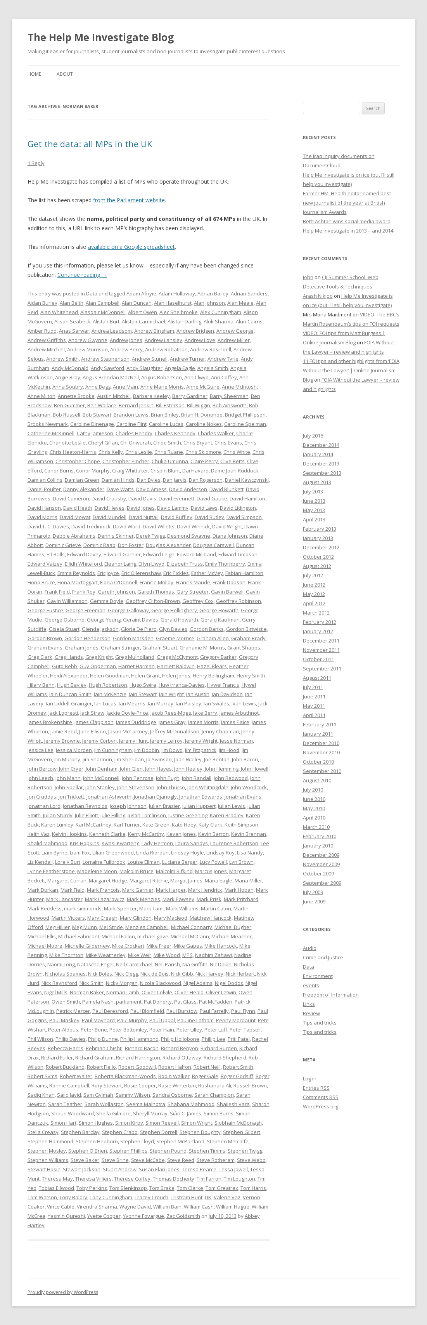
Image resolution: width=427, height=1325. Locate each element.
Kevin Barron (213, 833)
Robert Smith (238, 1066)
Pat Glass (185, 1001)
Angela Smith (212, 368)
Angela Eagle (180, 368)
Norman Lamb (122, 992)
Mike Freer (159, 945)
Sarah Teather (65, 1104)
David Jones (141, 507)
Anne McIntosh (239, 386)
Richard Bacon (142, 1048)
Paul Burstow (181, 1010)
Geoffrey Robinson (238, 600)
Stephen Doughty (200, 1132)
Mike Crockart (128, 945)
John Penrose (138, 778)
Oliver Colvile (157, 992)
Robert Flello (101, 1066)
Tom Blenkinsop (128, 1187)
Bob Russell (66, 414)
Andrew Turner (187, 358)
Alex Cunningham (220, 312)
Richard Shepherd (225, 1057)
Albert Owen (142, 312)
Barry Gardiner (189, 395)
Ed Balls (56, 554)
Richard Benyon (179, 1048)
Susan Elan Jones (159, 1169)
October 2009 (318, 873)
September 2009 (322, 882)
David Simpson (244, 517)
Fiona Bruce (41, 582)
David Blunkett (226, 489)
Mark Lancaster (64, 899)
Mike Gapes (188, 945)
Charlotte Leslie (67, 442)
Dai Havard (195, 470)
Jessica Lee (41, 750)
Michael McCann (190, 936)
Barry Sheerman (229, 395)
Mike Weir (139, 955)
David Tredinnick (91, 526)
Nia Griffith (194, 964)
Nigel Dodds (229, 982)
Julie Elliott (86, 815)
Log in (309, 1078)
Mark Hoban (239, 889)
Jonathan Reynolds (85, 805)
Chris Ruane (168, 451)
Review (311, 1013)
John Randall (196, 778)
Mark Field (73, 889)
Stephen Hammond (50, 1141)
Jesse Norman (236, 740)
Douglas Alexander (168, 545)
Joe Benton (217, 759)
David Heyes (109, 507)
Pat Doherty (158, 1001)
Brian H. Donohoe (202, 414)
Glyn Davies (173, 628)
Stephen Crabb (120, 1132)
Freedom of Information (331, 994)
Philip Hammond (139, 1038)
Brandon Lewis (131, 414)
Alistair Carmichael (143, 321)
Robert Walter (76, 1076)
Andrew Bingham (154, 330)
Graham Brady (248, 638)
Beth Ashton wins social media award (347, 221)
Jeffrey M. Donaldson (174, 731)
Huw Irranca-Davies (182, 684)
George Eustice (45, 610)
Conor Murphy (93, 470)
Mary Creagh (102, 917)
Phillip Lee (213, 1038)
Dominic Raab (99, 545)
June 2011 (314, 696)
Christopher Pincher (125, 461)
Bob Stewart (97, 414)
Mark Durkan (43, 889)
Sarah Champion (214, 1094)
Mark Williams (182, 908)
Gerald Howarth (179, 619)
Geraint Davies (140, 619)
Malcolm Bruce (136, 871)
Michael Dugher (232, 927)
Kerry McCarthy (146, 833)
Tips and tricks (320, 1022)
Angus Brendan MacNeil (111, 377)
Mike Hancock (220, 945)
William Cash (199, 1206)
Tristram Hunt (186, 1197)
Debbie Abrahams (74, 535)
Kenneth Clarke (107, 833)
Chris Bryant (197, 442)
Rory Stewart (107, 1085)
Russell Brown (250, 1085)
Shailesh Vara (233, 1104)
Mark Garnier (138, 889)
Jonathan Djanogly (155, 796)
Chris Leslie (138, 451)
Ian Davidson (227, 694)
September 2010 (322, 771)
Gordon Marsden (133, 638)
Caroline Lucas (166, 423)
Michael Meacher (231, 936)
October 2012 (318, 556)
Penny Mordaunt (236, 1020)
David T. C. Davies (48, 526)
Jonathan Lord (44, 805)
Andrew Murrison (87, 349)
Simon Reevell (162, 1122)
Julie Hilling (112, 815)
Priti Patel (239, 1038)
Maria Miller (248, 880)
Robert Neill (207, 1066)
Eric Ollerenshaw (141, 573)
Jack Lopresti (63, 712)
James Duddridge (136, 722)
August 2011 (317, 677)
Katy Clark (210, 824)
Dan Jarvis (175, 479)
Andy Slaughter (144, 368)
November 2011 (321, 649)
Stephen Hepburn (97, 1141)
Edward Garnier (122, 554)
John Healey (188, 768)
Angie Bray (67, 377)
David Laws (204, 507)
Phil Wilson (40, 1038)
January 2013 (318, 538)
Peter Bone (94, 1029)
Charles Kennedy (175, 433)
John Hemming (222, 768)
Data (91, 293)
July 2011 (313, 687)
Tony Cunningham (111, 1197)
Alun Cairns (249, 321)
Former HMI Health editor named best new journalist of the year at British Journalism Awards (347, 202)
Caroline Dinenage (92, 423)
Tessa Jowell (233, 1169)
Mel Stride (111, 927)
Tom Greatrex (222, 1187)
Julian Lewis (231, 805)
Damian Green (82, 479)
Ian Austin (197, 694)
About (65, 74)
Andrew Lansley (163, 340)
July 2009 (313, 892)
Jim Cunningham (113, 750)
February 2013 (319, 528)
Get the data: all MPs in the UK (90, 143)
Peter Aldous (63, 1029)
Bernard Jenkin (136, 405)
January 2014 (318, 454)
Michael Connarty (191, 927)
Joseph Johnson (128, 805)
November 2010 (321, 752)
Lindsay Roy (220, 852)
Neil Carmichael (134, 964)
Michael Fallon (118, 936)
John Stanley (100, 787)
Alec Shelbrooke (178, 312)
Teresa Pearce (199, 1169)
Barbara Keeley (151, 395)
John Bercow (42, 768)
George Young (104, 619)
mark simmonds (83, 908)
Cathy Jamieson (95, 433)
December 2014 (321, 444)
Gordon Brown (45, 638)
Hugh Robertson (108, 684)
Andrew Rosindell (210, 349)
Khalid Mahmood (47, 843)
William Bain (167, 1206)
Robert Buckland (65, 1066)
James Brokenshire (50, 722)
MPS (187, 955)
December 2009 (321, 854)
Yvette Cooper (104, 1215)
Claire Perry (204, 461)
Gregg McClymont (177, 656)
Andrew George (235, 330)
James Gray (172, 722)
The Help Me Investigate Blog (101, 37)
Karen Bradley (227, 815)
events (311, 985)
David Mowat (75, 517)
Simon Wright (196, 1122)
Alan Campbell (102, 302)
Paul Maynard (98, 1020)
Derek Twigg (150, 535)
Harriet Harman (136, 666)
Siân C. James (185, 1113)
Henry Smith (251, 675)
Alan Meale (240, 302)
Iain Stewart (143, 694)
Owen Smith (66, 1001)
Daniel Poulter (44, 489)
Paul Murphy (132, 1020)
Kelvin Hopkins (69, 833)
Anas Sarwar (74, 330)
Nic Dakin (221, 964)
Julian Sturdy (58, 815)
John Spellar (69, 787)
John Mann (68, 778)
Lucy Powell (213, 861)
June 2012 (314, 584)
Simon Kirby (129, 1122)
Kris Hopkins (84, 843)
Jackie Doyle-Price (127, 712)
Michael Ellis (42, 936)
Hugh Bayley (71, 684)
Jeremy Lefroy (166, 740)
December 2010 (321, 743)
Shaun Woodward (72, 1113)
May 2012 (314, 593)
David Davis (142, 498)
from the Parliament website (129, 200)
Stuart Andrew (120, 1169)
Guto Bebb (64, 666)
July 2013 (313, 491)
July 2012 (313, 575)
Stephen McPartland (180, 1141)
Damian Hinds (118, 479)
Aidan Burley (42, 302)
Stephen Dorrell (158, 1132)
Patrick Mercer (73, 1010)
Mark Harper (171, 889)
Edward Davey (84, 554)
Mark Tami (151, 908)
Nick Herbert (240, 973)
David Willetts (159, 526)
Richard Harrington (138, 1057)
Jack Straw (92, 712)
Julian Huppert (199, 805)
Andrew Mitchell (46, 349)
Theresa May (57, 1178)
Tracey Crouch (151, 1197)
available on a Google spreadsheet (131, 246)
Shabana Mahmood (191, 1104)
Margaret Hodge (108, 880)
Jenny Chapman (220, 731)
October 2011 (318, 659)
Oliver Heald (189, 992)
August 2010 (317, 780)
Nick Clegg (126, 973)
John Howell (254, 768)
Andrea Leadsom (112, 330)
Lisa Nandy (250, 852)
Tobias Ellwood (56, 1187)
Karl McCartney (93, 824)
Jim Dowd (172, 750)
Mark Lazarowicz (104, 899)
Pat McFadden (215, 1001)
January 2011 (318, 733)
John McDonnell (101, 778)
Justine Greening (187, 815)
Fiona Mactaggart (77, 582)
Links (309, 1003)
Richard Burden (219, 1048)
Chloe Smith (167, 442)
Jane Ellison (92, 731)
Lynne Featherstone (51, 871)
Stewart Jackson (81, 1169)
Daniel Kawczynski (247, 479)
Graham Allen (213, 638)
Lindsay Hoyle (187, 852)
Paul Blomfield (147, 1010)
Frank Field (57, 591)
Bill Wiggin (198, 405)
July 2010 (313, 789)
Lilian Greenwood (113, 852)
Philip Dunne (103, 1038)
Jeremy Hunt (133, 740)
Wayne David (135, 1206)
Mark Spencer (120, 908)
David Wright (227, 526)
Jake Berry (205, 712)
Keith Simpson (241, 824)
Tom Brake (162, 1187)
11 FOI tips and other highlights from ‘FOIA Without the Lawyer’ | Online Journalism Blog (351, 370)
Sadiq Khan (41, 1094)
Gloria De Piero (139, 628)
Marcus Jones (211, 871)
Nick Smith (92, 982)
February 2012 (319, 621)
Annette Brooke (76, 395)
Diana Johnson (230, 535)
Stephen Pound (168, 1150)
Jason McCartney (128, 731)
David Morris (42, 517)
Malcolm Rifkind (174, 871)
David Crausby (109, 498)
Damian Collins (45, 479)
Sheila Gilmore (113, 1113)
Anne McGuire (203, 386)
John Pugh (168, 778)
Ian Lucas (105, 703)
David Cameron (71, 498)
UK (208, 1197)
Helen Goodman (109, 675)
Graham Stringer (120, 647)
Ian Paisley (188, 703)
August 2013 (317, 482)
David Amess (151, 489)
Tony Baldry (73, 1197)
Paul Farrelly (214, 1010)
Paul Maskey (64, 1020)
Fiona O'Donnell (118, 582)
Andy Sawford (107, 368)
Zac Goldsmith (183, 1215)
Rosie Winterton (177, 1085)
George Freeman (85, 610)
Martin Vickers (68, 917)
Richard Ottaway (182, 1057)
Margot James (186, 880)
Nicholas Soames (65, 973)
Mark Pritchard (241, 899)
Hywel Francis (223, 684)
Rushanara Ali (214, 1085)
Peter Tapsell (245, 1029)
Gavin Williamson (67, 600)
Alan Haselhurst (173, 302)
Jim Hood (229, 750)
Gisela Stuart (64, 628)
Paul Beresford (110, 1010)
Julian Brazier (164, 805)
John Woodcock (249, 787)
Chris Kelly (111, 451)
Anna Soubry (67, 386)
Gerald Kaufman (220, 619)
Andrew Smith (62, 358)
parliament (129, 1001)
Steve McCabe (148, 1160)
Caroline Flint (131, 423)
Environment (318, 975)
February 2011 (319, 724)
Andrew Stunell (150, 358)
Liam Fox (80, 852)
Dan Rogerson (206, 479)
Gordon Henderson (87, 638)
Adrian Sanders (249, 293)
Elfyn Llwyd (151, 563)
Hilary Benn (41, 684)
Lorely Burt (67, 861)
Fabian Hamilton (244, 573)
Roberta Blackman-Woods (125, 1076)
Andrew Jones (126, 340)
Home (34, 74)
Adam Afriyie (141, 293)
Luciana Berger (179, 861)
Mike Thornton (66, 955)
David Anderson (188, 489)
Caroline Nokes (204, 423)
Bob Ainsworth (230, 405)
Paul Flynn (243, 1010)
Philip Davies (70, 1038)
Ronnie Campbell (69, 1085)
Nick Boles (100, 973)
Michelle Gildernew (87, 945)
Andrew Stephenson (105, 358)
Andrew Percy (126, 349)
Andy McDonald (70, 368)
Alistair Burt (106, 321)
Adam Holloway (177, 293)
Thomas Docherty (173, 1178)
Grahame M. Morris (202, 647)
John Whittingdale (207, 787)
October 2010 (318, 761)
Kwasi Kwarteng (120, 843)
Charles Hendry (134, 433)
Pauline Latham (195, 1020)
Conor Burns (59, 470)
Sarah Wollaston (104, 1104)
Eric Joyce (108, 573)
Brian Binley (165, 414)
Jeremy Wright (201, 740)
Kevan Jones (181, 833)
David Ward (126, 526)
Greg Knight (99, 656)
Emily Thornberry (225, 563)
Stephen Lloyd (137, 1141)
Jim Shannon (97, 759)
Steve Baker (85, 1160)
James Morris (203, 722)
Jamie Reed (63, 731)
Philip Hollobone (180, 1038)
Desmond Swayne (188, 535)
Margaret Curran (66, 880)
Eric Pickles (176, 573)
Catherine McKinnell (51, 433)
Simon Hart (63, 1122)
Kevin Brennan (248, 833)
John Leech (40, 778)
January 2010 (318, 845)
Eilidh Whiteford (83, 563)
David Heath (77, 507)
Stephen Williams (48, 1160)
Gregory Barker (218, 656)
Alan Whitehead (59, 312)
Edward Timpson (238, 554)
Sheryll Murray (150, 1113)
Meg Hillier (57, 927)
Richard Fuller (57, 1057)
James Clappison (94, 722)
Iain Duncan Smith (70, 694)
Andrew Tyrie (223, 358)
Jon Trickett (71, 796)
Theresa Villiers (93, 1178)
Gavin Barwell (227, 591)
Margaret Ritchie (149, 880)
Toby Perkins (91, 1187)
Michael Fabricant (78, 936)
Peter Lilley (189, 1029)
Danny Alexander (83, 489)
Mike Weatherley (106, 955)
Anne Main (125, 386)
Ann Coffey (224, 377)
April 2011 (314, 715)
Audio (309, 948)
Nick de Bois (154, 973)
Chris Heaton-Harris (73, 451)
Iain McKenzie (110, 694)
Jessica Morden (74, 750)
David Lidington (238, 507)
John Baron (245, 759)
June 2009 (314, 901)
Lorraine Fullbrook (104, 861)
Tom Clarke (190, 1187)
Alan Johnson (209, 302)
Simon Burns (218, 1113)
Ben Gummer (69, 405)
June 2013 (314, 500)
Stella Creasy (43, 1132)
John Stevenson (135, 787)
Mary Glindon (136, 917)
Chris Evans (228, 442)
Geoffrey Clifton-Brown (153, 600)
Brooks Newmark (48, 423)
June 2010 (314, 798)
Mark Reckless (45, 908)
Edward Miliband (196, 554)
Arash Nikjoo (318, 295)
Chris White (236, 451)
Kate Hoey (184, 824)
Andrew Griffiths (47, 340)
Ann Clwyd (196, 377)
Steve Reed (180, 1160)
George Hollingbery (174, 610)
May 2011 (314, 705)
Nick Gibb (182, 973)
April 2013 (314, 519)
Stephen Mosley (47, 1150)
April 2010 (314, 817)
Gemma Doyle (106, 600)
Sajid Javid (69, 1094)
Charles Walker (216, 433)
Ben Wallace (101, 405)
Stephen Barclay (80, 1132)
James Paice (235, 722)
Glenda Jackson (100, 628)
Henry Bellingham (213, 675)
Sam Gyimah (98, 1094)
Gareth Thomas (155, 591)
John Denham (102, 768)
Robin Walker (174, 1076)
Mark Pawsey (178, 899)
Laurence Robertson (234, 843)
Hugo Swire (143, 684)
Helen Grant (145, 675)
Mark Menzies (143, 899)
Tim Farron (209, 1178)
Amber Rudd (42, 330)
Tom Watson (42, 1197)
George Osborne (65, 619)
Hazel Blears (212, 666)
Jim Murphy (67, 759)
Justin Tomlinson (147, 815)
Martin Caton (216, 908)
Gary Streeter (192, 591)
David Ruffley (176, 517)
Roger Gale (205, 1076)
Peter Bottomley (128, 1029)
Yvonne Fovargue (143, 1215)
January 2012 (318, 631)
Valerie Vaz (227, 1197)
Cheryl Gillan (103, 442)
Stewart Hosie (44, 1169)
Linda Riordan (152, 852)
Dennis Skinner (116, 535)
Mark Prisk (209, 899)
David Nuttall (144, 517)
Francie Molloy (156, 582)
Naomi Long (61, 964)
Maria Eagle (218, 880)
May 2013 (314, 510)
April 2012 (314, 603)
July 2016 (313, 435)
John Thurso (171, 787)
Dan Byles (149, 479)
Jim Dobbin (146, 750)
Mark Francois (103, 889)
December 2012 (321, 547)
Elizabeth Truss (185, 563)
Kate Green (155, 824)
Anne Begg (98, 386)
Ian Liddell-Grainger (69, 703)
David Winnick (193, 526)
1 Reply (36, 163)
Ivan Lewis (244, 703)
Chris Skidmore (203, 451)
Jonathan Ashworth (108, 796)
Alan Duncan (137, 302)
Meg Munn (84, 927)
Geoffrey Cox (198, 600)
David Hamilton (247, 498)
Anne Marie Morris (162, 386)
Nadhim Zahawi (213, 955)
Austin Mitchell (114, 395)
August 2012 (317, 566)
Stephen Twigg (245, 1150)
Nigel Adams (198, 982)
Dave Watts (120, 489)
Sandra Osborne (172, 1094)
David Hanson (44, 507)
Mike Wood (167, 955)
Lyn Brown (241, 861)
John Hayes (158, 768)
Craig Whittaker (130, 470)
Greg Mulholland (134, 656)
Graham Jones (82, 647)
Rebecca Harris (65, 1048)
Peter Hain (161, 1029)
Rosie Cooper (140, 1085)
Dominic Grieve (63, 545)
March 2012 (316, 612)
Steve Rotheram (216, 1160)
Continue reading (82, 274)
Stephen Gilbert (241, 1132)
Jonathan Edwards (200, 796)
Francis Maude (193, 582)
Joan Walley (188, 759)
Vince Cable (60, 1206)
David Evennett (176, 498)
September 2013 (322, 472)
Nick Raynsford (59, 982)
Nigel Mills (55, 992)
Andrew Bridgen (195, 330)
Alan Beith (71, 302)
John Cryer (71, 768)
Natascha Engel (95, 964)
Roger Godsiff (237, 1076)
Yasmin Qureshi (66, 1215)
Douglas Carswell (213, 545)
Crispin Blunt (165, 470)
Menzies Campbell (147, 927)
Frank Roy (83, 591)
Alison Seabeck (72, 321)
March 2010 (316, 826)
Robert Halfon (174, 1066)
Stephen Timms (207, 1150)
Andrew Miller (234, 340)
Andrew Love (200, 340)
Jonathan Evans (243, 796)
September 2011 (322, 668)
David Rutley (209, 517)
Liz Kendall (40, 861)
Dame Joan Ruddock (234, 470)
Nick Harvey (209, 973)
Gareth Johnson (116, 591)
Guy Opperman (98, 666)
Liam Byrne (54, 852)
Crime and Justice (323, 957)
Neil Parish (167, 964)
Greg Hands (69, 656)
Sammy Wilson (133, 1094)
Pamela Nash (98, 1001)
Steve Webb (251, 1160)
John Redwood (231, 778)
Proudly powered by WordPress (63, 1292)
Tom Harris (253, 1187)
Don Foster (130, 545)
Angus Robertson (161, 377)
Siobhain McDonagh (238, 1122)
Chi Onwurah (135, 442)
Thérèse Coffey (132, 1178)
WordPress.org (320, 1106)
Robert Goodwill (137, 1066)
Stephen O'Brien (87, 1150)
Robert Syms (42, 1076)
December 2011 (321, 640)
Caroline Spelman (245, 423)
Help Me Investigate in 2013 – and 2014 (348, 230)
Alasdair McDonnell (103, 312)
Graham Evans (45, 647)
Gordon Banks (207, 628)
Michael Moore (45, 945)
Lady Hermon (157, 843)
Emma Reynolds (76, 573)
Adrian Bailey (212, 293)
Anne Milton (41, 395)
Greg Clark (40, 656)
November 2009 (321, 864)
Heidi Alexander (69, 675)
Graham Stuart (159, 647)
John (308, 277)
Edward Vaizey (45, 563)
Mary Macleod (170, 917)
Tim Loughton (239, 1178)
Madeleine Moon (97, 871)
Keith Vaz (39, 833)
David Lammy (172, 507)
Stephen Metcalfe (228, 1141)
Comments (321, 1097)
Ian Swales (216, 703)
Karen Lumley (57, 824)
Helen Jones (176, 675)
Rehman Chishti (104, 1048)
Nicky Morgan (122, 982)
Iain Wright (171, 694)
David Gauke (212, 498)
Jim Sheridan (129, 759)
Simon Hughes (96, 1122)
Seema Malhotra (145, 1104)
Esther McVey (207, 573)
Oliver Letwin (221, 992)
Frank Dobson (229, 582)
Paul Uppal (162, 1020)
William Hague (232, 1206)
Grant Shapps (243, 647)
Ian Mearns (132, 703)
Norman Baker (87, 992)
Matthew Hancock (211, 917)
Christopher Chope (77, 461)
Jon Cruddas (42, 796)
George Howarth (219, 610)
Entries (316, 1087)
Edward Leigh (159, 554)
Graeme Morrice (175, 638)
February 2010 (319, 836)
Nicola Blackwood (160, 982)
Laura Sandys (191, 843)
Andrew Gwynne (87, 340)
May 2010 (314, 808)
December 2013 (321, 463)
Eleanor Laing (120, 563)
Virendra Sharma (97, 1206)
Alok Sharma (218, 321)
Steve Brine (115, 1160)
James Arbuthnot (239, 712)
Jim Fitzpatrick (200, 750)
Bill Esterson (170, 405)
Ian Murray (160, 703)
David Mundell (109, 517)
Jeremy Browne (62, 740)
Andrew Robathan (166, 349)
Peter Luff (215, 1029)
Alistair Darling (184, 321)
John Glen (131, 768)
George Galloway (128, 610)
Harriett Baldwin (176, 666)
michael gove (152, 936)
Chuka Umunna (170, 461)
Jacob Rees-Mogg (170, 712)
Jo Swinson (159, 759)
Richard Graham (94, 1057)
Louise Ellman (144, 861)
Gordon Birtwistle (246, 628)
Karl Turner (127, 824)
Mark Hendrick (205, 889)
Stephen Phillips (128, 1150)
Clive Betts (232, 461)
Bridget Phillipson (245, 414)
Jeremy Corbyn (99, 740)
